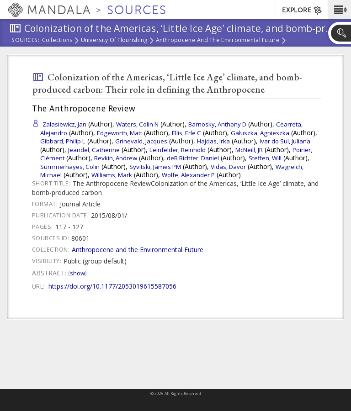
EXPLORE (302, 10)
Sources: (25, 40)
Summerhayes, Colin (70, 167)
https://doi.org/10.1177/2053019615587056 (112, 286)
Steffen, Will (265, 158)
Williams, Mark (111, 175)
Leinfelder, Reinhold (177, 150)
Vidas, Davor (228, 167)
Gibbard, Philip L (62, 141)
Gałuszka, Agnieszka (260, 133)
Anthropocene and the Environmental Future (218, 40)
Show (77, 273)
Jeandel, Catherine (94, 150)
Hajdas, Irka (213, 141)
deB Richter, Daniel (193, 158)
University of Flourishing (114, 40)
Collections (57, 40)
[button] (339, 9)
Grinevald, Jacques (141, 141)
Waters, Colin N (137, 124)
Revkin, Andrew (115, 158)
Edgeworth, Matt (119, 133)
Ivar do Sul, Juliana (285, 141)
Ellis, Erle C (186, 133)
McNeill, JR (249, 150)
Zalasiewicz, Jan (64, 124)
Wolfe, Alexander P (188, 175)
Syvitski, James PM (155, 167)
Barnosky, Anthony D (217, 124)
